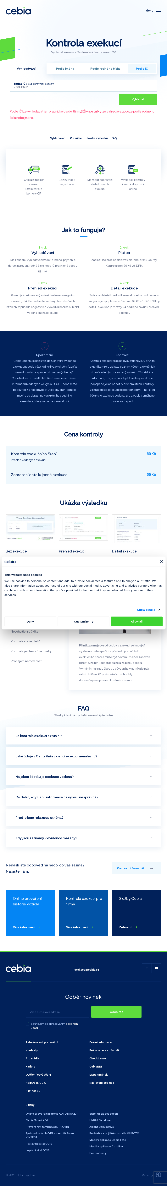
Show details (146, 609)
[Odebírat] (116, 1012)
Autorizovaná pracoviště (42, 1042)
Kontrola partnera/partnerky (31, 651)
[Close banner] (161, 561)
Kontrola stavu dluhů (25, 641)
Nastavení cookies (101, 1082)
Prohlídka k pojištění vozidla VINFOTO (114, 1133)
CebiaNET (96, 1066)
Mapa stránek (98, 1074)
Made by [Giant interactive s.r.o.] (151, 1175)
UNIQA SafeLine (100, 1120)
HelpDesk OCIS (36, 1082)
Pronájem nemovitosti (26, 661)
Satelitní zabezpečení (104, 1113)
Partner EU (33, 1091)
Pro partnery (97, 1153)
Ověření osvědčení (38, 1074)
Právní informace (100, 1042)
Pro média (32, 1058)
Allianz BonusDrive (101, 1126)
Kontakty (32, 1050)
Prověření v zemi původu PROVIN (47, 1126)
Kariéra (30, 1066)
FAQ (114, 138)
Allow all (137, 621)
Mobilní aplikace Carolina (106, 1146)
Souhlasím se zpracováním (48, 1023)
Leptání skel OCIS (37, 1150)
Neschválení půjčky (24, 631)
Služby (30, 1105)
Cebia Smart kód (37, 1120)
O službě (76, 138)
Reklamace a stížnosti (104, 1050)
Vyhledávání (58, 138)
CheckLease (97, 1058)
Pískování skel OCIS (39, 1143)
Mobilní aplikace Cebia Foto (107, 1139)
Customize (83, 621)
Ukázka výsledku (97, 138)
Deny (30, 621)
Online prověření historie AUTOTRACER (51, 1113)
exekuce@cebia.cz (86, 969)
